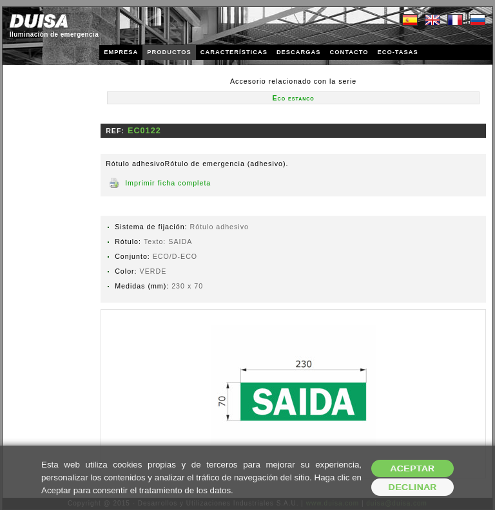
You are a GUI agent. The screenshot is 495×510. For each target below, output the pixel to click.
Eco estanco (294, 98)
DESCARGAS (299, 52)
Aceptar (413, 468)
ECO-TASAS (397, 52)
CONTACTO (348, 52)
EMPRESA (121, 52)
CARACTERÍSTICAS (233, 52)
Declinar (412, 487)
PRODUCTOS (169, 52)
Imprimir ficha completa (168, 183)
